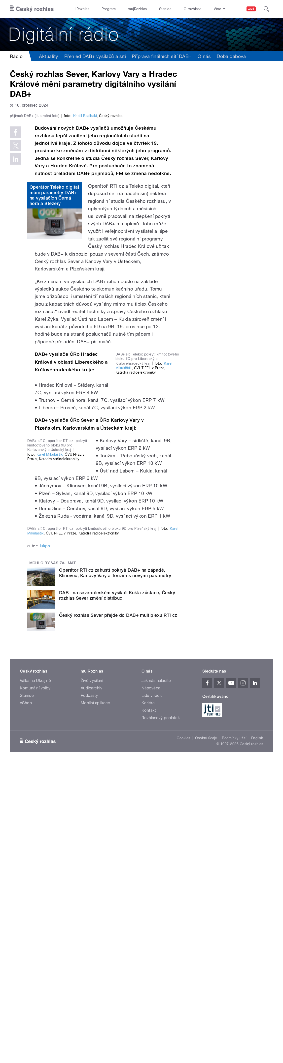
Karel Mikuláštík (49, 636)
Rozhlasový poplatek (161, 1017)
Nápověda (151, 987)
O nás (204, 56)
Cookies (183, 1038)
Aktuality (48, 56)
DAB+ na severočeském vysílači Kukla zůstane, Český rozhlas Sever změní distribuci (117, 895)
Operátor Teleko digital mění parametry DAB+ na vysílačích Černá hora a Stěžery (54, 290)
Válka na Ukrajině (35, 980)
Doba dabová (231, 56)
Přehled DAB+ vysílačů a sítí (95, 56)
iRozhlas (82, 9)
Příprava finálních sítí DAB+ (161, 56)
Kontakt (149, 1010)
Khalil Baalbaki (85, 211)
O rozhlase (193, 9)
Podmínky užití (234, 1038)
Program (109, 9)
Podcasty (89, 995)
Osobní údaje (206, 1038)
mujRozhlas (137, 9)
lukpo (45, 845)
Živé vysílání (92, 980)
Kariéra (148, 1002)
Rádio (16, 56)
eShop (26, 1002)
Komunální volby (35, 987)
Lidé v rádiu (152, 995)
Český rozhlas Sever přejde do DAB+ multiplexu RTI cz (118, 914)
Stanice (165, 9)
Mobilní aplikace (95, 1002)
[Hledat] (266, 9)
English (257, 1038)
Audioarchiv (91, 987)
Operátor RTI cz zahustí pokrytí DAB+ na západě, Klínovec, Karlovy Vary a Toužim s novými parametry (115, 872)
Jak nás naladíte (156, 980)
